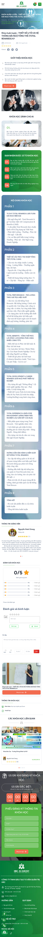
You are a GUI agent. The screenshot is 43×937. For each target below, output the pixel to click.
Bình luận (14, 626)
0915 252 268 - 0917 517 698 (13, 892)
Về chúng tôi (7, 912)
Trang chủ (4, 20)
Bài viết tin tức (7, 915)
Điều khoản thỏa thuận (30, 908)
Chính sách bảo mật (29, 912)
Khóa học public (15, 20)
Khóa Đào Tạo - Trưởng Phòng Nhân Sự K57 (15, 751)
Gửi (37, 651)
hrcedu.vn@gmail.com (11, 896)
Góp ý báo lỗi (28, 915)
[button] (20, 556)
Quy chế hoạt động (29, 905)
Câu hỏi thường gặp (9, 908)
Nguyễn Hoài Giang (26, 529)
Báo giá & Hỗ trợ (8, 905)
